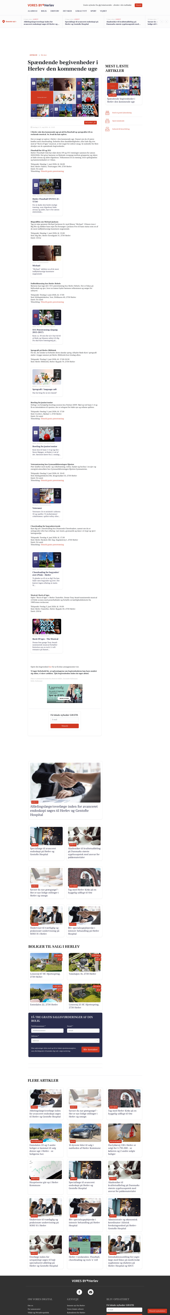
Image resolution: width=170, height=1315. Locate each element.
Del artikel (90, 123)
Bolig (44, 11)
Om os (30, 1305)
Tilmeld (138, 5)
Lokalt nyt (81, 11)
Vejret (103, 11)
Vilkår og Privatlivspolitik (38, 1312)
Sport (93, 11)
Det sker (67, 11)
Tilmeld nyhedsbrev (157, 1311)
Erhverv (55, 11)
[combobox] (32, 1040)
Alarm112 (32, 11)
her (50, 667)
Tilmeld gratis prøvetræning (52, 171)
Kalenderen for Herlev (76, 1312)
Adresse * (35, 1036)
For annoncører (34, 1309)
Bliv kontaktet (90, 1049)
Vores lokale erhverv (75, 1309)
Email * (70, 1026)
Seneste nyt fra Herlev (76, 1305)
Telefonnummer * (38, 1026)
